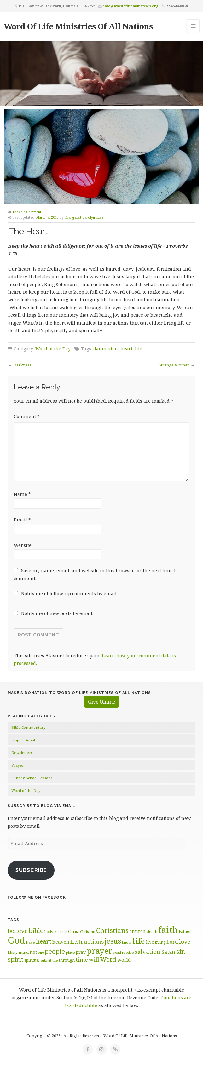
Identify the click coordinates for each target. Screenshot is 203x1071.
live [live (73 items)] (150, 942)
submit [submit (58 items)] (45, 960)
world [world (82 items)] (124, 960)
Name (22, 494)
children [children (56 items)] (60, 932)
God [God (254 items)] (16, 940)
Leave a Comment (27, 212)
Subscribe (31, 870)
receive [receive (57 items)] (128, 952)
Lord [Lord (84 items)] (172, 941)
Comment (26, 416)
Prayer (17, 765)
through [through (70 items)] (67, 960)
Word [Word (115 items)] (108, 959)
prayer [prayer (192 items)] (100, 950)
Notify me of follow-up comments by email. (69, 593)
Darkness (22, 365)
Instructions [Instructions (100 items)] (87, 941)
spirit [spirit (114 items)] (15, 959)
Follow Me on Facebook (37, 897)
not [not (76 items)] (33, 952)
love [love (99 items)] (184, 941)
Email (22, 520)
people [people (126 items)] (55, 951)
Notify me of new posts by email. (57, 613)
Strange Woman (174, 365)
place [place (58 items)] (70, 952)
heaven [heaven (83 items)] (60, 942)
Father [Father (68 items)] (185, 931)
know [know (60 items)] (126, 942)
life (138, 349)
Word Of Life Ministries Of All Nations (78, 26)
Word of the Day (53, 349)
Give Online (101, 701)
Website (23, 545)
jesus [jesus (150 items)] (113, 941)
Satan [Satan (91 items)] (168, 951)
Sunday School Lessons (31, 777)
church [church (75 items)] (138, 931)
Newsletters (21, 752)
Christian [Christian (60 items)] (87, 931)
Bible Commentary (28, 727)
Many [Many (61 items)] (13, 952)
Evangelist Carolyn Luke (84, 217)
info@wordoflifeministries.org (131, 5)
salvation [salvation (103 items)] (147, 951)
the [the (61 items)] (55, 960)
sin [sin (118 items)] (180, 951)
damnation (105, 349)
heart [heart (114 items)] (43, 941)
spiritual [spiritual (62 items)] (31, 960)
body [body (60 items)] (48, 931)
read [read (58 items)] (117, 952)
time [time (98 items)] (82, 959)
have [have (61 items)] (30, 942)
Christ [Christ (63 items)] (73, 931)
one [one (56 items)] (41, 952)
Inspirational (23, 740)
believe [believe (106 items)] (18, 931)
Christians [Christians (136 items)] (112, 930)
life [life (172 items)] (138, 941)
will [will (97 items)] (94, 959)
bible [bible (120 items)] (36, 930)
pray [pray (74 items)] (81, 952)
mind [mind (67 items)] (24, 952)
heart (126, 349)
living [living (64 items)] (160, 942)
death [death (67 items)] (152, 931)
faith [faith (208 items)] (168, 930)
